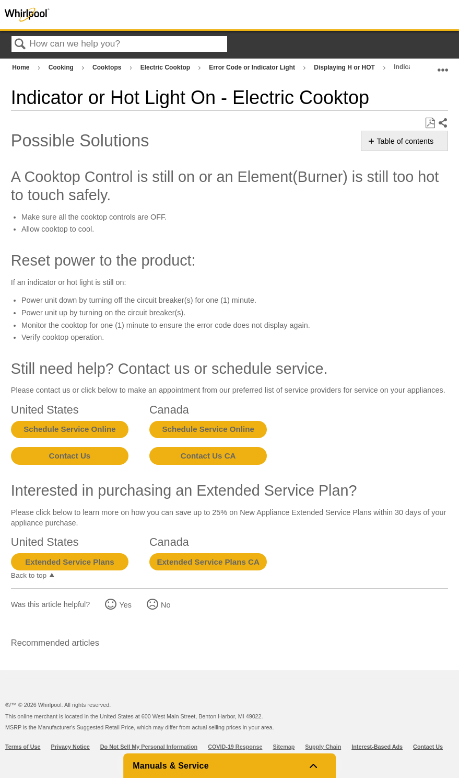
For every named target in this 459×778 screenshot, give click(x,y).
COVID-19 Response (235, 746)
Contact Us (70, 455)
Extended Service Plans (69, 561)
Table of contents (404, 141)
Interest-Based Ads (377, 746)
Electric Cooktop (166, 67)
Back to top (28, 575)
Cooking (62, 67)
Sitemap (284, 746)
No (165, 605)
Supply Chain (323, 746)
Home (21, 67)
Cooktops (107, 67)
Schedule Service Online (69, 429)
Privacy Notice (70, 746)
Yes (125, 605)
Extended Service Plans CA (208, 561)
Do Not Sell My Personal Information (148, 746)
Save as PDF (430, 123)
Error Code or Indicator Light (253, 67)
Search (20, 45)
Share (442, 123)
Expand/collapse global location (443, 65)
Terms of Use (23, 746)
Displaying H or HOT (345, 67)
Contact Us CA (208, 455)
